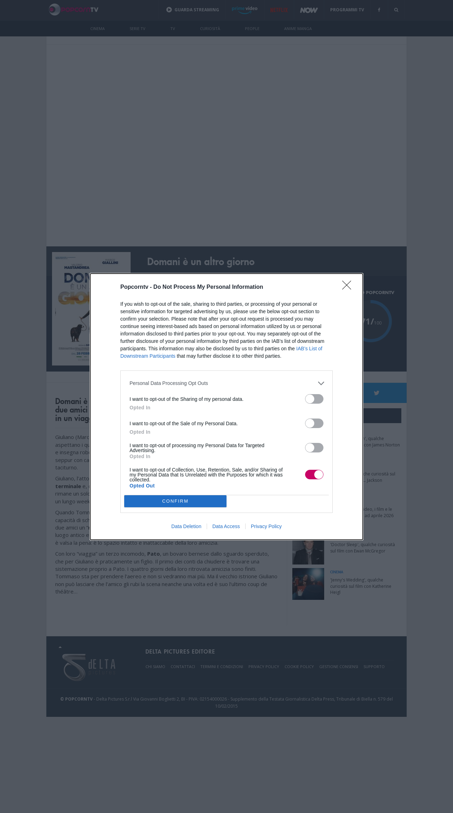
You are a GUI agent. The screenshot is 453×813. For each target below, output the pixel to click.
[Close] (349, 287)
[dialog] (226, 407)
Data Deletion (186, 526)
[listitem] (226, 383)
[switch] (314, 399)
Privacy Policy (266, 526)
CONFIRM (175, 501)
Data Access (226, 526)
